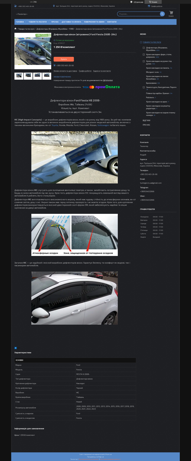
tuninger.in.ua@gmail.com (151, 183)
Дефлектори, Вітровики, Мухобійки (51, 29)
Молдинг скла (152, 72)
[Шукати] (162, 13)
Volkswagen (103, 125)
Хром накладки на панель (157, 68)
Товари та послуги (38, 22)
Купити (64, 59)
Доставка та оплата (71, 22)
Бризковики (151, 83)
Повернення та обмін (94, 22)
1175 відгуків (138, 2)
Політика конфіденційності (110, 459)
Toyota (55, 125)
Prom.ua (108, 454)
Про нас (55, 22)
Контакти (111, 22)
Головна (20, 22)
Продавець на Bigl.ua (95, 457)
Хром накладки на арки (156, 101)
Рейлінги (150, 97)
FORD (71, 29)
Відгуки (146, 120)
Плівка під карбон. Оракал (157, 93)
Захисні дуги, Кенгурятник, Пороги (161, 87)
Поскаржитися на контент (89, 459)
